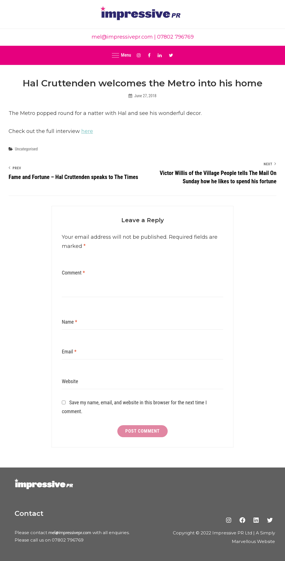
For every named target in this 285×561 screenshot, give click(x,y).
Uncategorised (26, 149)
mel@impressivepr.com (122, 37)
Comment (73, 273)
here (87, 131)
